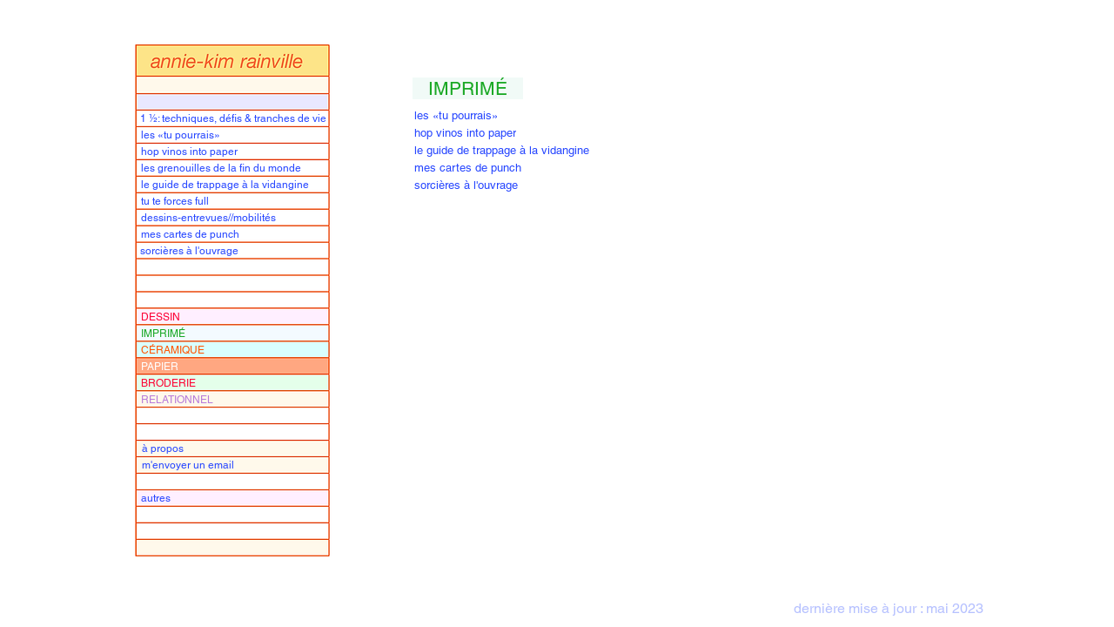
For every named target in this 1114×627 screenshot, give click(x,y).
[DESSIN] (235, 316)
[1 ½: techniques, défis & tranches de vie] (234, 118)
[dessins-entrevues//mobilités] (235, 217)
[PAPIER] (235, 366)
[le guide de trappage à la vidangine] (235, 184)
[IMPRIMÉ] (235, 333)
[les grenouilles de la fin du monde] (235, 167)
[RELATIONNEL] (235, 399)
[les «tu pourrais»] (235, 134)
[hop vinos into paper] (235, 151)
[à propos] (236, 448)
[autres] (235, 497)
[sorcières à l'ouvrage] (234, 250)
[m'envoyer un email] (236, 464)
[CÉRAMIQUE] (235, 349)
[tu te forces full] (235, 200)
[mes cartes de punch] (235, 233)
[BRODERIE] (235, 382)
